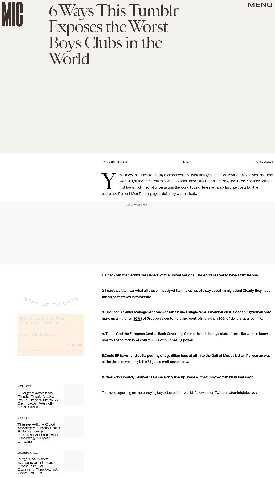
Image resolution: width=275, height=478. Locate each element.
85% (156, 340)
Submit (75, 348)
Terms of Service (71, 353)
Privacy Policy (25, 355)
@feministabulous (242, 393)
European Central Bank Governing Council (163, 334)
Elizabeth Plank (116, 162)
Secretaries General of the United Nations (161, 275)
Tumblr (242, 181)
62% (137, 318)
